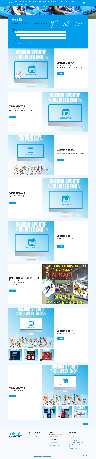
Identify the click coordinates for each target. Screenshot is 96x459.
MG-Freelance (38, 456)
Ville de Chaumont (73, 435)
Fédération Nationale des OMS (76, 444)
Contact (53, 2)
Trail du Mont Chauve (71, 2)
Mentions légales (33, 435)
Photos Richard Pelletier (74, 448)
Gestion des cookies (33, 437)
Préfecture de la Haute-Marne (76, 442)
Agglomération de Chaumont (75, 440)
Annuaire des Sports (21, 4)
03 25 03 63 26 (54, 442)
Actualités (18, 2)
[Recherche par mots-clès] (41, 41)
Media (48, 2)
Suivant (85, 424)
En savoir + (60, 73)
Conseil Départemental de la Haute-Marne (77, 437)
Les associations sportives (30, 2)
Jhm (69, 446)
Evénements (42, 2)
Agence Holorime (47, 456)
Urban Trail (60, 2)
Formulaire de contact (54, 445)
